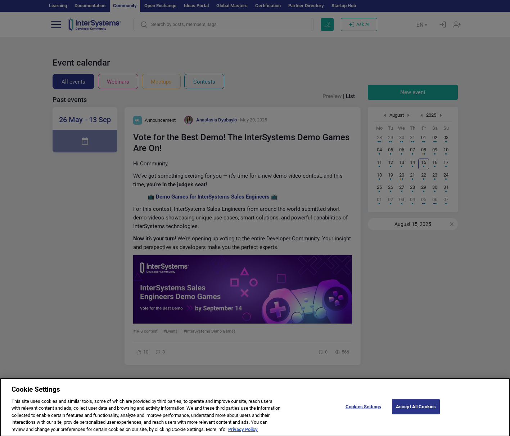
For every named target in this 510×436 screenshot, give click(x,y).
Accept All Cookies (416, 412)
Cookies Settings (363, 412)
